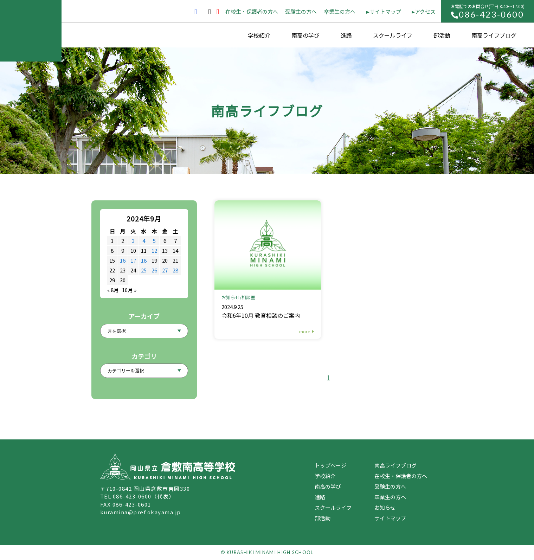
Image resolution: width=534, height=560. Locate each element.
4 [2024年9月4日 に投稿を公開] (143, 240)
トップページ (330, 465)
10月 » (129, 290)
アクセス (425, 11)
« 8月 (113, 290)
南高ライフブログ (493, 35)
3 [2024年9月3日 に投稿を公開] (133, 240)
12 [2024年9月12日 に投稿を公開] (154, 250)
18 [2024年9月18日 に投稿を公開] (144, 260)
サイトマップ (385, 11)
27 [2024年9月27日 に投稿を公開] (165, 270)
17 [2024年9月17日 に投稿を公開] (133, 260)
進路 (346, 35)
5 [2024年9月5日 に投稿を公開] (154, 240)
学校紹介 (259, 35)
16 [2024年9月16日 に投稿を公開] (123, 260)
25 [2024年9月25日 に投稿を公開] (144, 270)
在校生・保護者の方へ (251, 11)
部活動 (441, 35)
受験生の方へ (301, 11)
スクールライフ (392, 35)
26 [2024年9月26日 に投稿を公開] (154, 270)
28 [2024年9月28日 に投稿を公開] (175, 270)
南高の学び (305, 35)
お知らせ (384, 507)
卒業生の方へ (339, 11)
